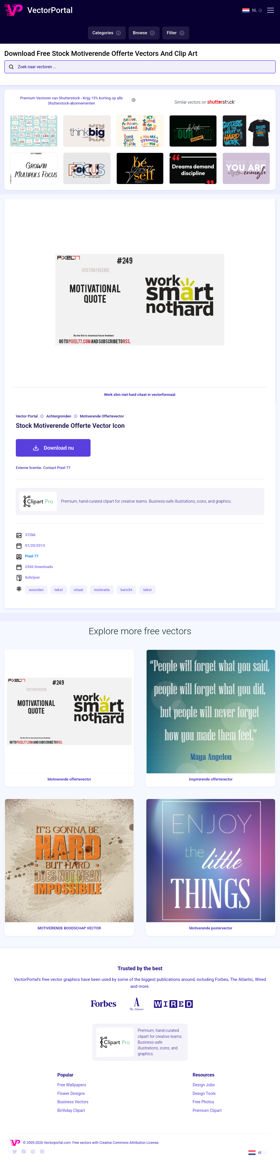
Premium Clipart (207, 1110)
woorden (36, 590)
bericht (127, 590)
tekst (58, 590)
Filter (176, 33)
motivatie (102, 590)
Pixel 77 (64, 468)
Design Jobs (204, 1085)
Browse (144, 33)
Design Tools (204, 1093)
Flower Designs (71, 1093)
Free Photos (203, 1102)
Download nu (53, 448)
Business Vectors (73, 1102)
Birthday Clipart (71, 1110)
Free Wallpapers (71, 1085)
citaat (78, 590)
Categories (106, 33)
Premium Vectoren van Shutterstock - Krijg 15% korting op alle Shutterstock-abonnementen (71, 100)
